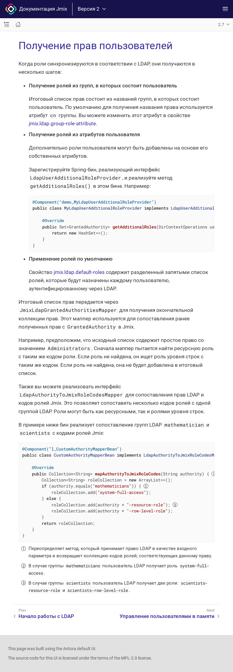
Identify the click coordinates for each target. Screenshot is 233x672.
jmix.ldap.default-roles (79, 272)
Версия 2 (92, 9)
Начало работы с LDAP (46, 616)
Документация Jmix (36, 9)
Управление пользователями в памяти (167, 616)
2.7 (221, 24)
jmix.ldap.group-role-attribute (62, 123)
